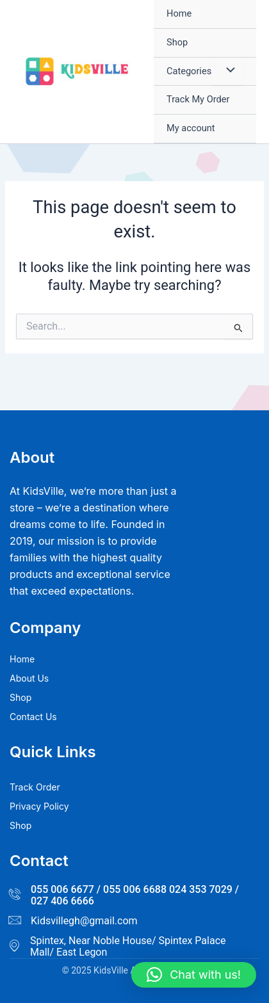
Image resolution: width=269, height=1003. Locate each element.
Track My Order (198, 99)
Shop (177, 42)
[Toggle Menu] (227, 72)
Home (179, 13)
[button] (193, 975)
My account (191, 128)
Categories (189, 71)
